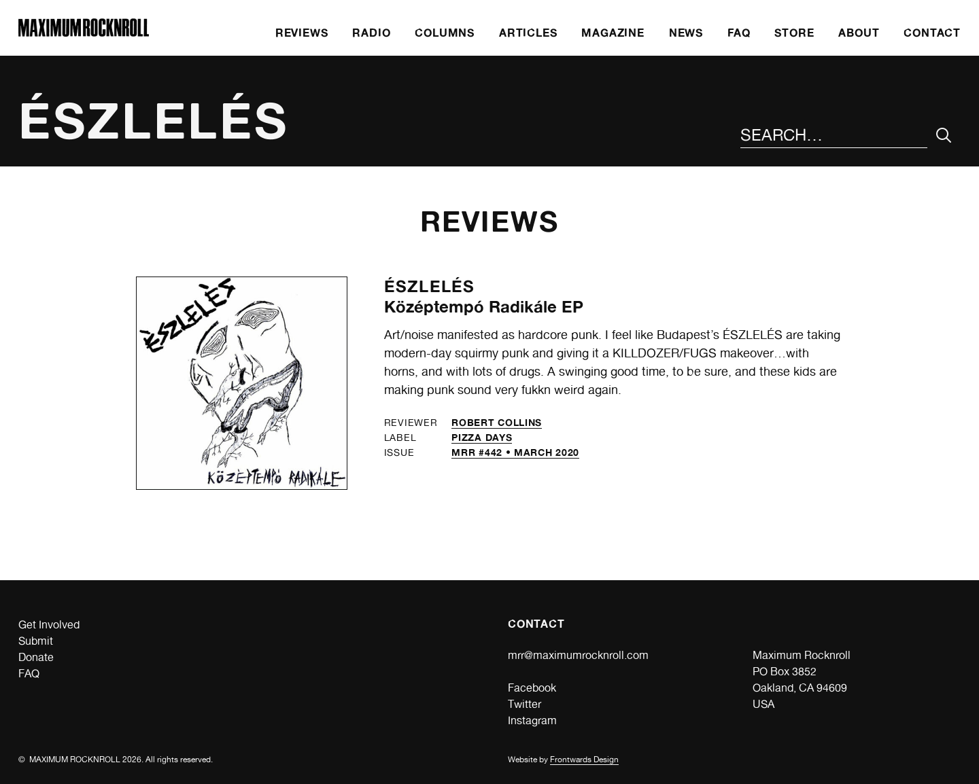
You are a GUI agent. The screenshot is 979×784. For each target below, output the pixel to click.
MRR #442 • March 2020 (515, 452)
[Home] (83, 32)
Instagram (532, 720)
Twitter (524, 704)
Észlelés (429, 286)
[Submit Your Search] (944, 135)
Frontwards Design (584, 759)
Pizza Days (481, 437)
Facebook (532, 687)
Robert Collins (496, 422)
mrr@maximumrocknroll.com (578, 655)
